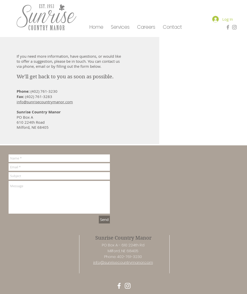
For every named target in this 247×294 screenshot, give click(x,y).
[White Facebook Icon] (119, 286)
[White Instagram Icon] (128, 286)
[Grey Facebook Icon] (228, 27)
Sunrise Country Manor (123, 238)
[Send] (104, 219)
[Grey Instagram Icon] (234, 27)
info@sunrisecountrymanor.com (45, 101)
